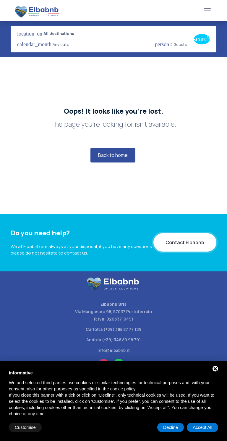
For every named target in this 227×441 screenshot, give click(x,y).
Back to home (113, 155)
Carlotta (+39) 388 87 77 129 (114, 329)
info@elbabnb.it (114, 350)
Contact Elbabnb (185, 242)
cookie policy (123, 388)
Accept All (202, 427)
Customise (25, 427)
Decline (170, 427)
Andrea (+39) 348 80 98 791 (113, 339)
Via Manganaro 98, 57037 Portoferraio (113, 311)
